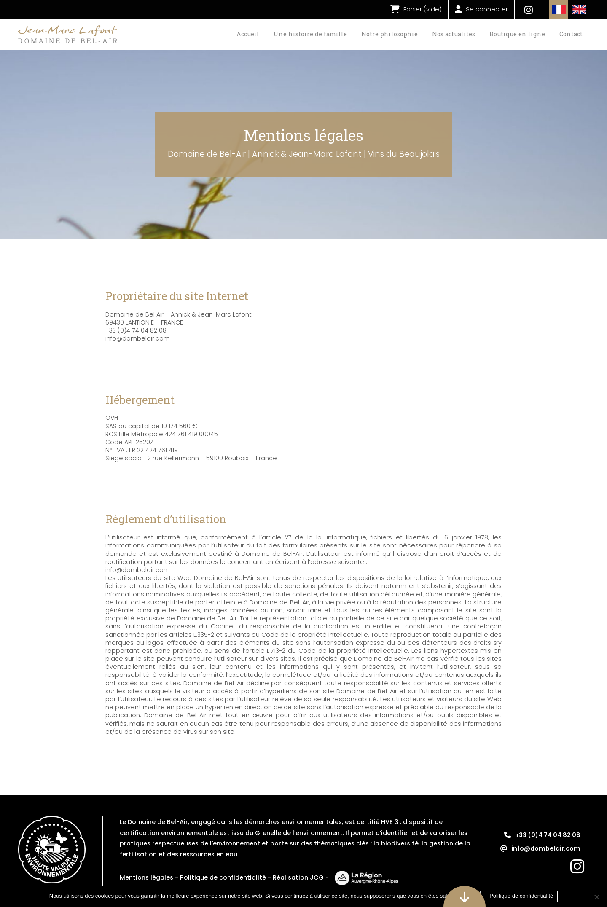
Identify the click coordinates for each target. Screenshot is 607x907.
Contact (571, 34)
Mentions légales (146, 877)
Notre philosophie (389, 34)
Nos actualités (453, 34)
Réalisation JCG (298, 877)
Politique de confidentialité (223, 877)
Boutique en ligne (517, 34)
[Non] (596, 897)
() (416, 9)
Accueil (247, 34)
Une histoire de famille (310, 34)
